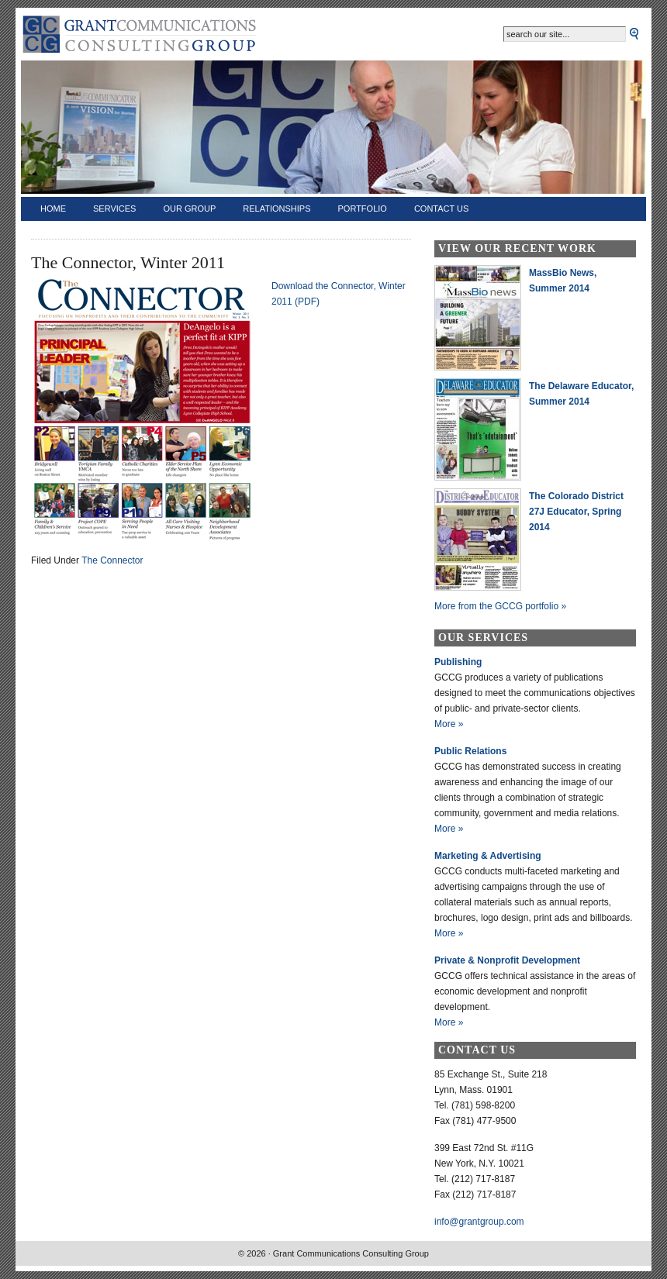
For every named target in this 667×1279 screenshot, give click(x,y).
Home (53, 208)
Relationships (276, 208)
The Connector (112, 560)
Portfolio (362, 208)
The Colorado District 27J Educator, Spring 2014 (576, 512)
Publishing (458, 662)
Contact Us (441, 208)
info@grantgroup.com (479, 1221)
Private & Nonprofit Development (507, 960)
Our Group (189, 208)
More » (448, 724)
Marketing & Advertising (487, 855)
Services (114, 208)
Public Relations (470, 751)
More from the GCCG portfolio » (500, 606)
